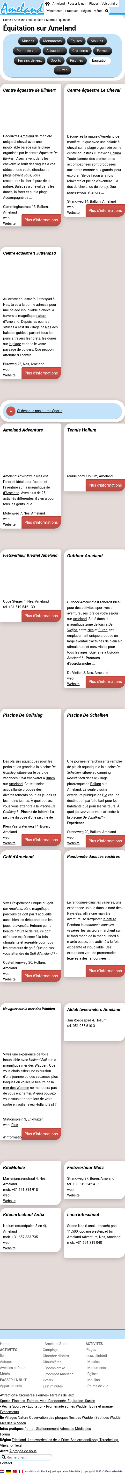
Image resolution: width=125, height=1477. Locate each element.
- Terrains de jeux (61, 1395)
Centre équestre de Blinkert (29, 90)
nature (8, 186)
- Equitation (34, 1406)
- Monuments (96, 1368)
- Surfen (89, 1401)
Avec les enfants (12, 1368)
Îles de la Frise (58, 1440)
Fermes (103, 51)
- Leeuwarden (36, 1440)
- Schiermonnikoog (83, 1440)
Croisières (80, 51)
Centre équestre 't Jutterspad (29, 253)
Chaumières (52, 1362)
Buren (102, 630)
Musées (28, 41)
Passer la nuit (77, 3)
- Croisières (25, 1395)
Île (2, 1356)
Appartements (11, 1386)
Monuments (52, 41)
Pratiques (71, 11)
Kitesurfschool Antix (23, 1214)
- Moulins (93, 1380)
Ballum (115, 153)
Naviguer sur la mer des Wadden (29, 1009)
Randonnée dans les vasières (93, 856)
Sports (56, 60)
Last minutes (53, 1386)
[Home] (47, 3)
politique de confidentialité (66, 1471)
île (84, 176)
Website (9, 224)
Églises (76, 41)
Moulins (97, 41)
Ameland (58, 3)
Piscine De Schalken (87, 715)
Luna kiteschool (83, 1214)
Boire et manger (101, 1406)
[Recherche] (107, 11)
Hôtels (48, 1380)
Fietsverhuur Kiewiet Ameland (30, 555)
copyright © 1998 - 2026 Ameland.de (102, 1471)
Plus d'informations (41, 220)
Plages (94, 3)
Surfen (63, 70)
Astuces (6, 1362)
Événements (53, 11)
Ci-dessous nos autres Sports (39, 411)
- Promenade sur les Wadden (66, 1406)
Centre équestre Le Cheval (93, 90)
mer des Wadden (34, 1065)
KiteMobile (14, 1167)
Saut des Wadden (109, 1418)
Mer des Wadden (13, 1423)
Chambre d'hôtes (56, 1356)
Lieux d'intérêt (96, 1356)
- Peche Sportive (12, 1406)
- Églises (92, 1374)
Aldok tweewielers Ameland (93, 1009)
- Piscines (17, 1401)
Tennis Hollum (81, 430)
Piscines (76, 60)
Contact (6, 1463)
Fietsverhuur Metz (85, 1167)
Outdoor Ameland (85, 555)
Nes (6, 305)
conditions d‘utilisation (37, 1471)
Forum (5, 1434)
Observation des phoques (48, 1418)
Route (28, 1429)
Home (4, 1344)
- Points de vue (97, 1386)
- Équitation (74, 1401)
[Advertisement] (62, 236)
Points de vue (26, 51)
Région (86, 11)
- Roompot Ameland (58, 1374)
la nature (109, 919)
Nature (23, 1418)
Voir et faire (109, 3)
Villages (11, 1418)
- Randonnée (56, 1401)
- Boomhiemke (54, 1368)
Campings (51, 1350)
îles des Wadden (82, 1418)
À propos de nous (23, 1451)
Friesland (19, 1440)
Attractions (54, 51)
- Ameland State (55, 1344)
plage (45, 147)
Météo (98, 11)
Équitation (100, 60)
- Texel (17, 1446)
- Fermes (41, 1395)
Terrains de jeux (29, 60)
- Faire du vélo (35, 1401)
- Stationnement (46, 1429)
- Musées (93, 1362)
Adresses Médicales (75, 1429)
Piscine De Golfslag (23, 715)
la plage (15, 344)
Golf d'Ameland (18, 857)
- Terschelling (108, 1440)
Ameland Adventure (23, 430)
